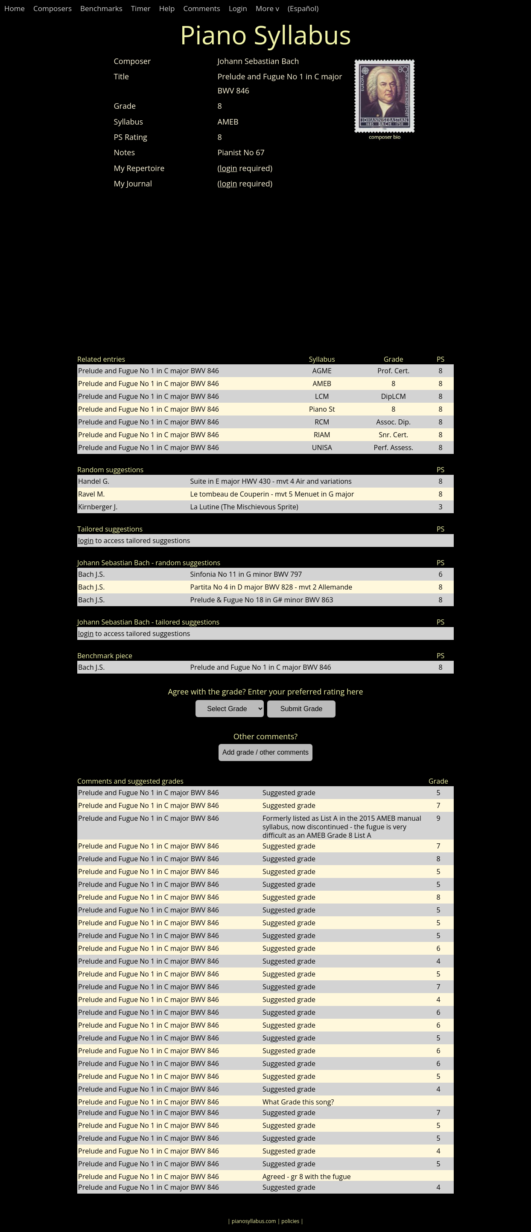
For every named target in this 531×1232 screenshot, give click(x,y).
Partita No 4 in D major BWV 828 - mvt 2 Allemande (271, 587)
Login (238, 8)
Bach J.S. (91, 574)
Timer (141, 8)
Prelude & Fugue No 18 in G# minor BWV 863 (261, 599)
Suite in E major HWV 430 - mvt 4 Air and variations (271, 481)
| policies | (290, 1221)
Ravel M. (91, 494)
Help (167, 8)
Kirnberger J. (97, 506)
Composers (52, 8)
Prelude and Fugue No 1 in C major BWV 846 (148, 370)
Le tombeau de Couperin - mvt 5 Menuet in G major (272, 494)
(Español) (303, 8)
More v (267, 8)
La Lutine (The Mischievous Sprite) (244, 506)
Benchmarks (101, 8)
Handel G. (93, 481)
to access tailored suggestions (134, 540)
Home (14, 8)
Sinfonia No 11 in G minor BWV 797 (246, 574)
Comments (201, 8)
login (228, 168)
